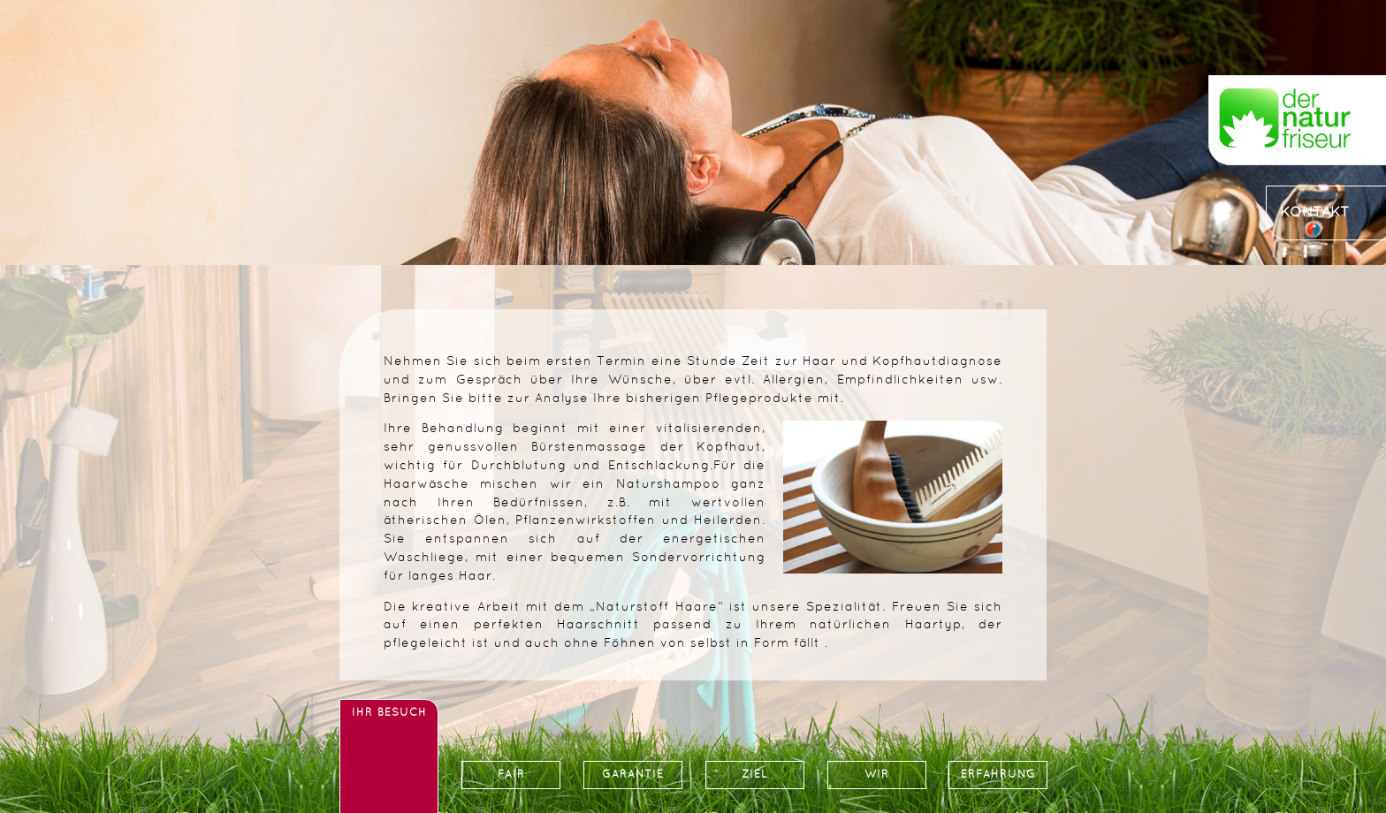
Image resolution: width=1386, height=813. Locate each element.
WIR (876, 775)
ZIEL (755, 775)
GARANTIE (633, 775)
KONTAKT (1314, 213)
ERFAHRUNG (998, 775)
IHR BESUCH (389, 713)
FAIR (511, 775)
